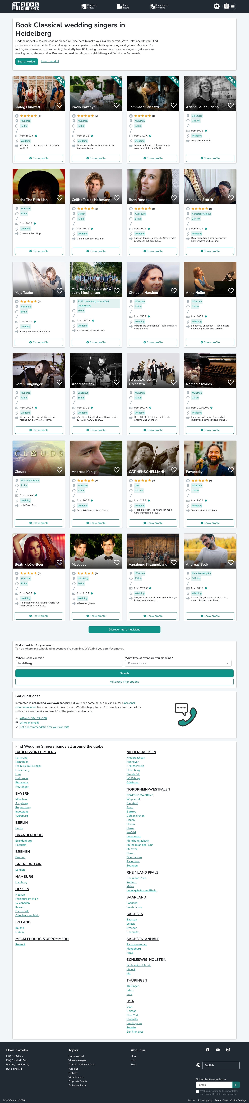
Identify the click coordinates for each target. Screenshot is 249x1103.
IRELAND (23, 922)
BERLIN (21, 822)
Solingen (132, 866)
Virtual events (76, 1077)
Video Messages (77, 1060)
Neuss (131, 853)
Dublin (19, 932)
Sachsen (132, 920)
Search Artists (27, 61)
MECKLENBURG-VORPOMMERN (42, 939)
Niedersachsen (136, 758)
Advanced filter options (124, 682)
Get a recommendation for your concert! (44, 727)
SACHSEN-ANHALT (143, 939)
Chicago (131, 1011)
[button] (229, 6)
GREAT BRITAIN (28, 864)
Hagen (131, 820)
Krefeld (131, 832)
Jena (129, 994)
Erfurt (130, 990)
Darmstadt (22, 911)
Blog (133, 1056)
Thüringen (133, 986)
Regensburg (23, 807)
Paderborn (133, 861)
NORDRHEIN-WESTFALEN (148, 789)
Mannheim (22, 762)
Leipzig (131, 924)
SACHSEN (135, 914)
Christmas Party (77, 1085)
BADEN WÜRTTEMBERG (35, 752)
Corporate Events (77, 1081)
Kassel (19, 907)
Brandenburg (23, 841)
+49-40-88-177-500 (33, 718)
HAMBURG (24, 876)
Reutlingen (22, 787)
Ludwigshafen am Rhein (141, 890)
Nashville (132, 1019)
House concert (76, 1056)
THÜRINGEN (137, 980)
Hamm (131, 824)
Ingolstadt (21, 812)
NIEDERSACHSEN (141, 752)
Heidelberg (22, 770)
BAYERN (22, 793)
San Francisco (135, 1032)
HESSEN (22, 889)
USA (130, 1001)
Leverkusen (134, 836)
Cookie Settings (238, 1100)
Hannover (133, 762)
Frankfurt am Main (26, 899)
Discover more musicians (124, 630)
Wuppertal (133, 799)
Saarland (132, 903)
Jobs (133, 1060)
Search (124, 673)
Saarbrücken (134, 907)
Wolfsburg (133, 778)
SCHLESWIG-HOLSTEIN (146, 959)
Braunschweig (135, 766)
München (21, 799)
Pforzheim (21, 782)
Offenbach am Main (27, 915)
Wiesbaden (22, 903)
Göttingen (133, 782)
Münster (132, 849)
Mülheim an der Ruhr (140, 845)
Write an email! (29, 723)
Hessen (20, 895)
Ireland (19, 928)
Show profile (41, 158)
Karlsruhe (21, 758)
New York (133, 1015)
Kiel (129, 973)
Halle (130, 953)
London (20, 870)
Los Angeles (134, 1023)
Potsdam (20, 845)
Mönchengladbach (138, 841)
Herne (130, 828)
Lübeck (131, 969)
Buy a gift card (14, 1068)
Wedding (73, 1068)
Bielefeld (132, 803)
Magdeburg (134, 949)
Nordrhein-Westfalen (140, 795)
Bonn (130, 807)
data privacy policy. (226, 1094)
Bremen (20, 857)
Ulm (18, 774)
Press (134, 1064)
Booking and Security (17, 1064)
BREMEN (22, 851)
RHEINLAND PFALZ (142, 872)
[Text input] (214, 1085)
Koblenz (132, 882)
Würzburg (21, 816)
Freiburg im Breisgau (28, 766)
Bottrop (131, 812)
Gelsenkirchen (136, 816)
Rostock (20, 944)
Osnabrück (133, 774)
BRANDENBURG (29, 835)
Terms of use (221, 1100)
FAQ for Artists (14, 1056)
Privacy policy (205, 1100)
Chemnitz (133, 932)
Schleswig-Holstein (139, 965)
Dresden (132, 928)
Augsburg (21, 803)
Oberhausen (134, 857)
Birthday (72, 1073)
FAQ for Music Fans (17, 1060)
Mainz (130, 886)
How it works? (50, 61)
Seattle (131, 1027)
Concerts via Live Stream (81, 1064)
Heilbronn (21, 778)
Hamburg (21, 882)
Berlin (19, 828)
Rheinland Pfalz (136, 878)
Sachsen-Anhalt (137, 944)
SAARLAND (136, 897)
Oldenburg (133, 770)
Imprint (191, 1100)
